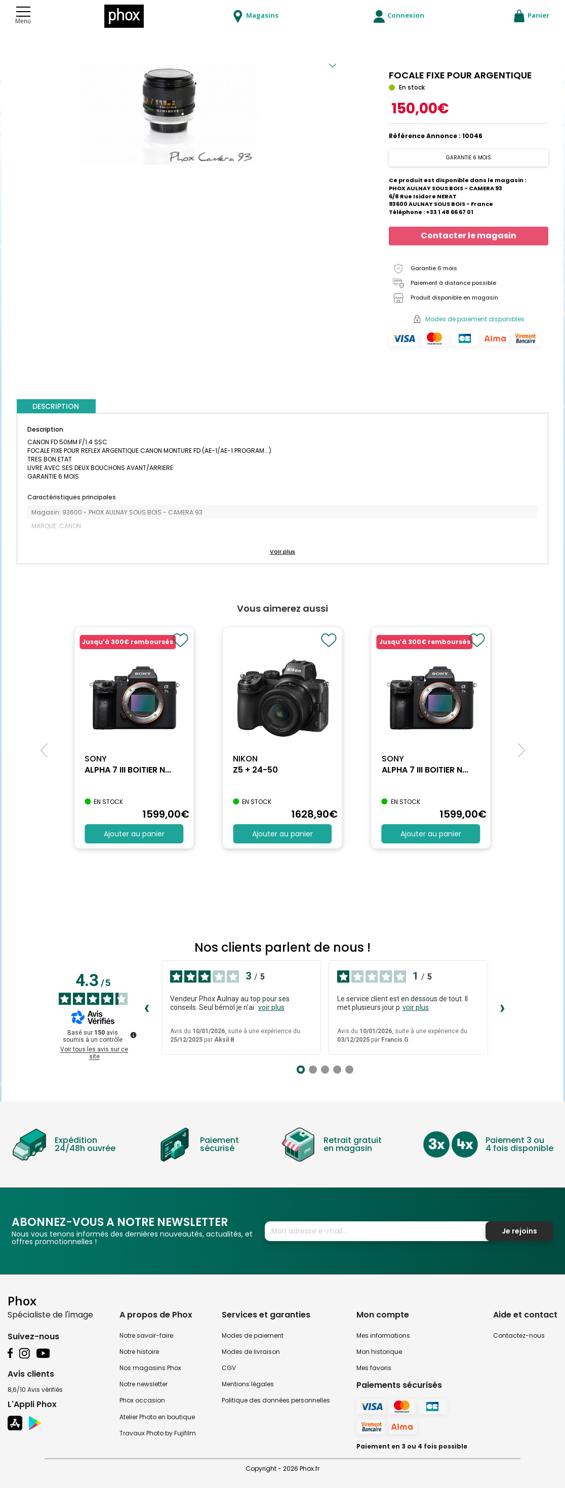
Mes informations (383, 1335)
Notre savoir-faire (146, 1335)
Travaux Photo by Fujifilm (157, 1433)
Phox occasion (142, 1400)
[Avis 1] (301, 1070)
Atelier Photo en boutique (157, 1417)
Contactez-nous (519, 1335)
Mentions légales (248, 1384)
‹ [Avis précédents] (146, 1007)
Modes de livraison (251, 1351)
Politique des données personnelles (276, 1400)
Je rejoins (519, 1231)
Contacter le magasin (468, 235)
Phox (22, 1300)
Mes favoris (373, 1368)
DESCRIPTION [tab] (55, 406)
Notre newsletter (143, 1384)
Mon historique (379, 1351)
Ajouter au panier (134, 834)
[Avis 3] (325, 1070)
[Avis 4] (337, 1070)
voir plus (271, 1007)
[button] (282, 552)
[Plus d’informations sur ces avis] (133, 1034)
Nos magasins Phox (150, 1368)
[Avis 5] (349, 1070)
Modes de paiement (253, 1335)
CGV (229, 1368)
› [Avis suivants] (502, 1007)
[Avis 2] (313, 1070)
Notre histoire (139, 1351)
